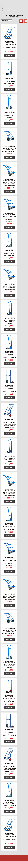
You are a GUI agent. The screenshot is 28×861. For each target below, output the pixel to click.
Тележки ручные (12, 8)
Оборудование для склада (7, 6)
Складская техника (19, 6)
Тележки (4, 8)
